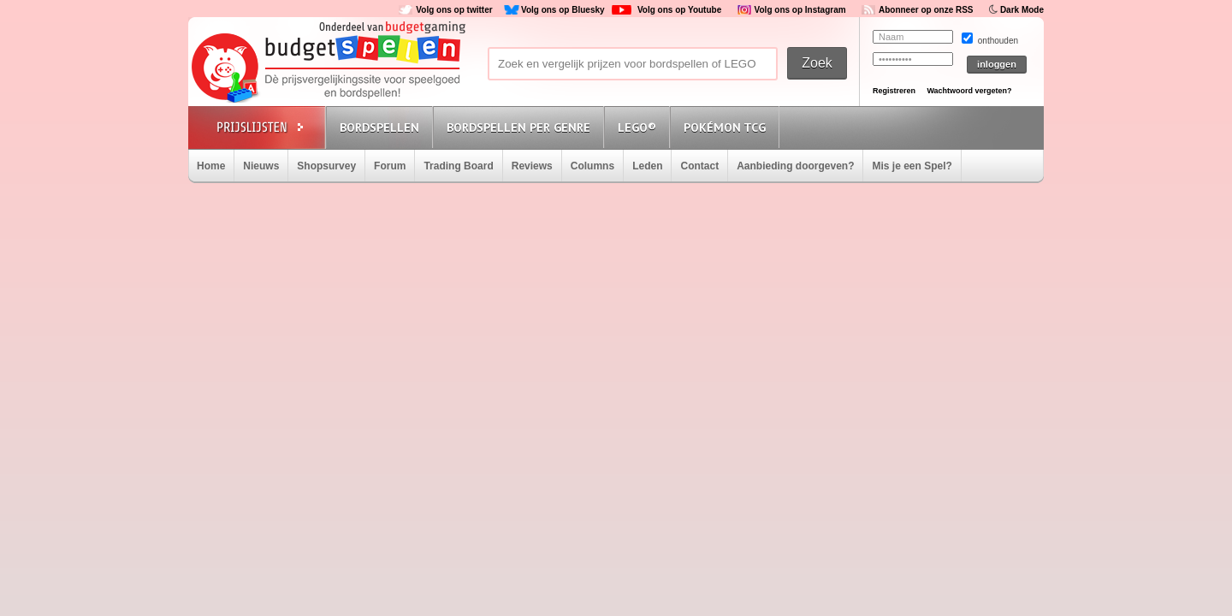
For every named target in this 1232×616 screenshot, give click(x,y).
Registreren (894, 90)
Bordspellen (379, 127)
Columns (592, 166)
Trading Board (458, 166)
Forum (390, 166)
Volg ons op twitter (454, 10)
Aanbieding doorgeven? (795, 166)
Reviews (532, 166)
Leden (647, 166)
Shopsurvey (326, 166)
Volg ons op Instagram (800, 10)
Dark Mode (1022, 10)
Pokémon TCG (725, 127)
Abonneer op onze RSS (926, 10)
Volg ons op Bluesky (563, 10)
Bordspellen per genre (518, 127)
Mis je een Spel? (911, 166)
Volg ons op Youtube (679, 10)
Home (211, 166)
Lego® (637, 127)
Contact (699, 166)
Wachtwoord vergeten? (969, 90)
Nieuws (261, 166)
